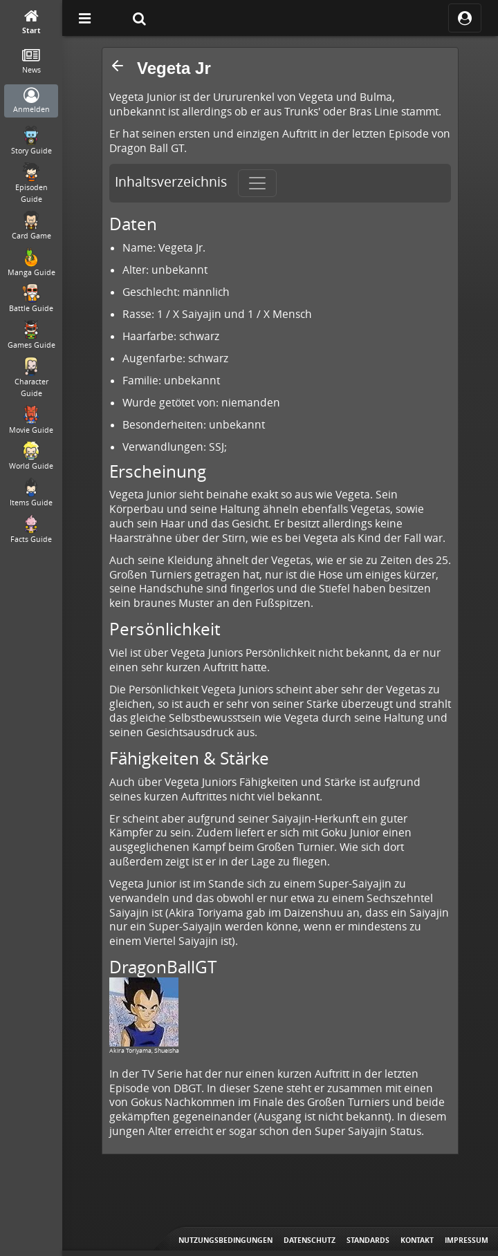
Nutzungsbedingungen (225, 1240)
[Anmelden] (31, 101)
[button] (117, 65)
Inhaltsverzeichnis (171, 182)
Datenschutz (309, 1240)
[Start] (31, 22)
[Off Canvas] (84, 17)
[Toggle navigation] (257, 183)
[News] (31, 62)
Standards (368, 1240)
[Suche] (139, 18)
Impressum (466, 1240)
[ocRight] (464, 17)
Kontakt (417, 1240)
